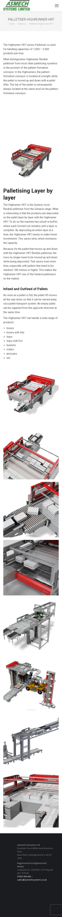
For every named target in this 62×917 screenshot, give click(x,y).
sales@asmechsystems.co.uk (32, 879)
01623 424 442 (24, 876)
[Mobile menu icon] (57, 6)
